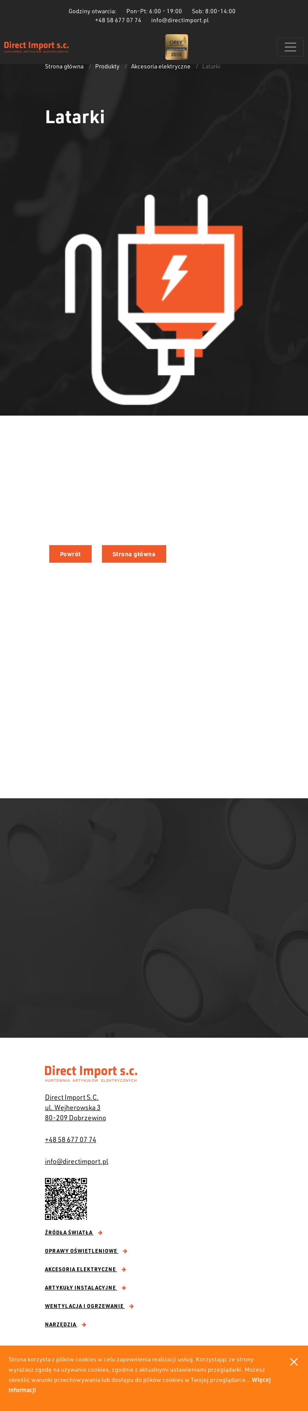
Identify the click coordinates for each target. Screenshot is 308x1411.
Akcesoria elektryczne (161, 66)
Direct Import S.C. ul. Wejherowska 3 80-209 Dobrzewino (75, 1107)
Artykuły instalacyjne (85, 1287)
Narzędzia (66, 1324)
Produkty (107, 66)
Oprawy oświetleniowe (86, 1250)
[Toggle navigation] (290, 47)
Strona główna (64, 66)
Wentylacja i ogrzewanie (89, 1305)
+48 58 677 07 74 (70, 1139)
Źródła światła (74, 1232)
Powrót (70, 554)
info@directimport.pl (76, 1161)
